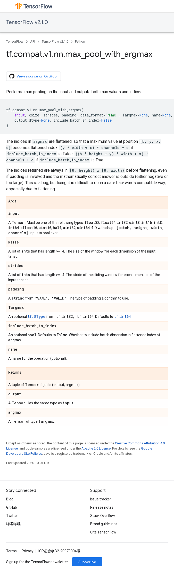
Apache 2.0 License (96, 448)
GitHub (11, 507)
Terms (11, 551)
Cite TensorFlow (103, 532)
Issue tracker (100, 499)
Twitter (12, 516)
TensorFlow (14, 41)
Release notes (101, 507)
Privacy (28, 551)
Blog (9, 499)
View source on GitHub (33, 76)
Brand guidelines (103, 524)
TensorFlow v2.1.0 (27, 22)
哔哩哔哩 (13, 524)
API (32, 41)
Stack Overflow (102, 516)
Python (80, 41)
